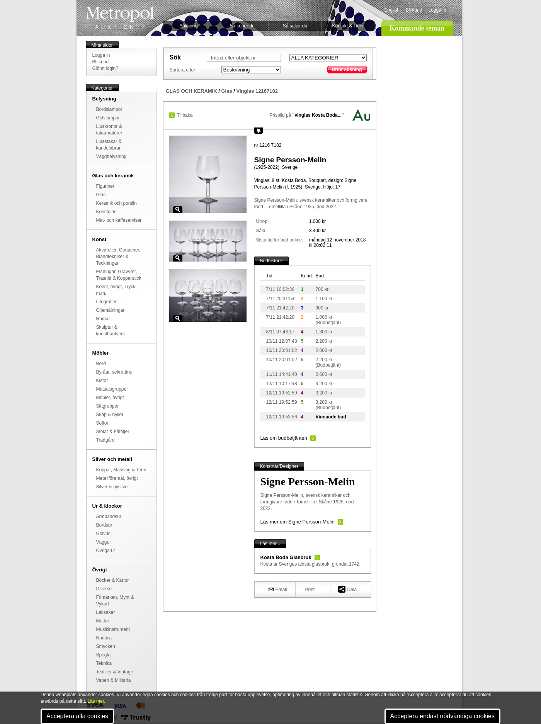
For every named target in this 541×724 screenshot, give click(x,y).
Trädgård (105, 440)
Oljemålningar (110, 310)
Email (278, 589)
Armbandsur (108, 516)
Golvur (103, 533)
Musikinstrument (113, 629)
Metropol (121, 18)
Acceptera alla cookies (77, 716)
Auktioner (189, 26)
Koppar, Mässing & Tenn (121, 469)
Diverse (104, 588)
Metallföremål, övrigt (117, 478)
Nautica (104, 638)
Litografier (106, 301)
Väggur (103, 542)
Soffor (102, 423)
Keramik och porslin (116, 203)
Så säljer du (295, 26)
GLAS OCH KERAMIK (191, 91)
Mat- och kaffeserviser (119, 220)
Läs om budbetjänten (283, 438)
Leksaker (105, 612)
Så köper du (242, 26)
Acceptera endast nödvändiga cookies (442, 716)
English (392, 10)
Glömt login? (105, 68)
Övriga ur (105, 550)
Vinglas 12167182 (257, 91)
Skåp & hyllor (110, 414)
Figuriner (105, 186)
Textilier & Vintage (114, 672)
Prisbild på (306, 115)
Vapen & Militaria (113, 680)
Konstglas (106, 211)
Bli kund (414, 10)
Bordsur (104, 525)
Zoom (177, 209)
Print (310, 589)
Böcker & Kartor (112, 580)
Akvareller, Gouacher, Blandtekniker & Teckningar (118, 256)
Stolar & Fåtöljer (112, 431)
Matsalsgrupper (112, 389)
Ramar (103, 318)
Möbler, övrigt (110, 397)
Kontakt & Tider (348, 26)
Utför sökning (347, 69)
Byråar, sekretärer (114, 372)
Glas (101, 194)
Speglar (104, 655)
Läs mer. (96, 701)
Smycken (105, 646)
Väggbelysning (111, 156)
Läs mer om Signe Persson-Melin (297, 522)
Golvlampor (108, 118)
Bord (101, 363)
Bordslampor (109, 109)
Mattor (102, 621)
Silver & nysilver (112, 486)
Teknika (104, 663)
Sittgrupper (107, 406)
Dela (347, 589)
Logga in (437, 10)
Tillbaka (185, 115)
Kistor (102, 380)
